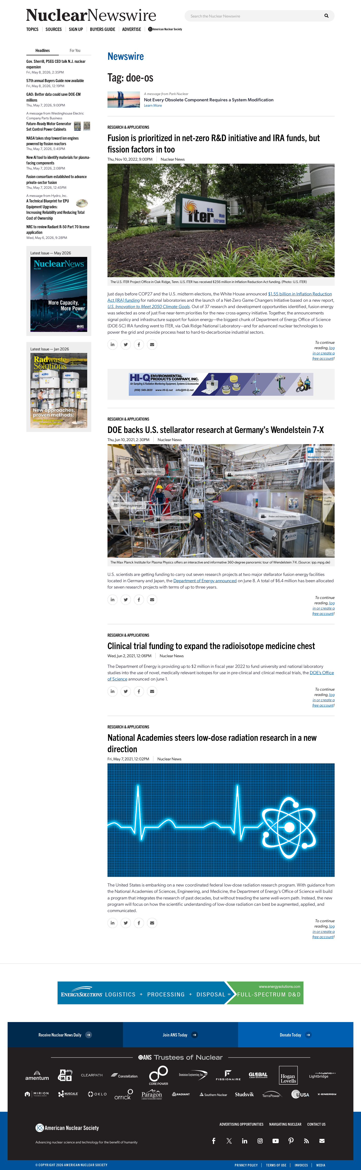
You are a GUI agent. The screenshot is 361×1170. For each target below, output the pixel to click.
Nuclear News (173, 159)
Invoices (301, 1165)
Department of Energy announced (205, 580)
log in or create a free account (323, 353)
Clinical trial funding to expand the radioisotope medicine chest (211, 645)
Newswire (127, 55)
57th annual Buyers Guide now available (55, 80)
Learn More (153, 105)
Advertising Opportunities (241, 1124)
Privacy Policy (244, 1165)
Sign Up (76, 29)
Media (321, 1165)
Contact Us (316, 1124)
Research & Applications (128, 126)
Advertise (131, 29)
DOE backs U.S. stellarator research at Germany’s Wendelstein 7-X (215, 429)
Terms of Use (275, 1165)
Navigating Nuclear (285, 1124)
